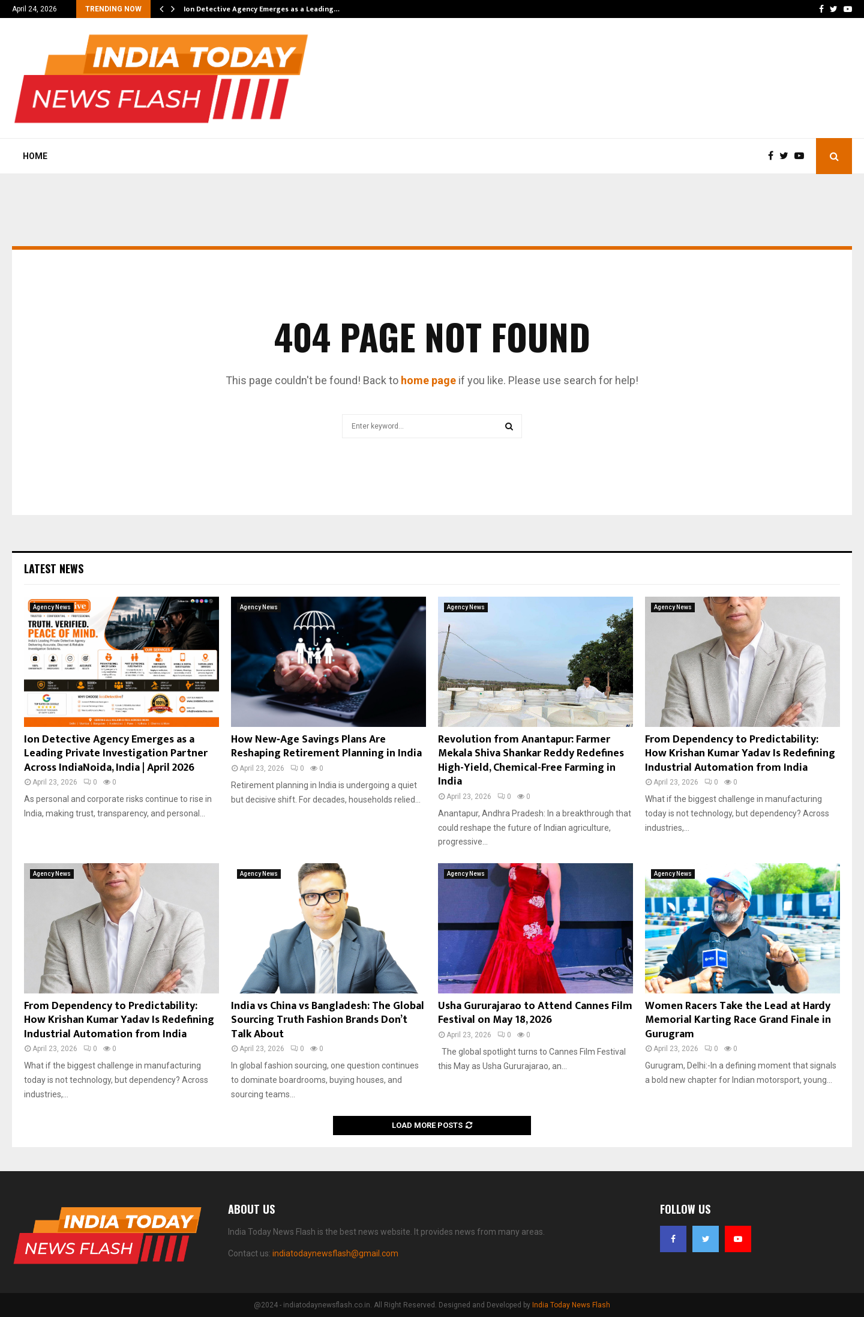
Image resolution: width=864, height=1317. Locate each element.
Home (35, 156)
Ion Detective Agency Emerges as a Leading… (262, 9)
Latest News (53, 568)
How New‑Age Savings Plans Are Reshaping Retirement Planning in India (326, 746)
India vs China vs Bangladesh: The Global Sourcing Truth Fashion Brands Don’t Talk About (327, 1020)
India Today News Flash (571, 1305)
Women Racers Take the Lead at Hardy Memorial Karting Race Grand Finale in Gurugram (738, 1020)
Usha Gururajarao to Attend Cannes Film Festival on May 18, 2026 (535, 1013)
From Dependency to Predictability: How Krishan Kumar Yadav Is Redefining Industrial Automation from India (740, 754)
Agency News (52, 607)
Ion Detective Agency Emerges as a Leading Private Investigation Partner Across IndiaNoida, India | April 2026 (116, 754)
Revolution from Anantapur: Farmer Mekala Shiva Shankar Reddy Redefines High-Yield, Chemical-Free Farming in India (531, 761)
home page (428, 380)
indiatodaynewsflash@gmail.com (335, 1253)
